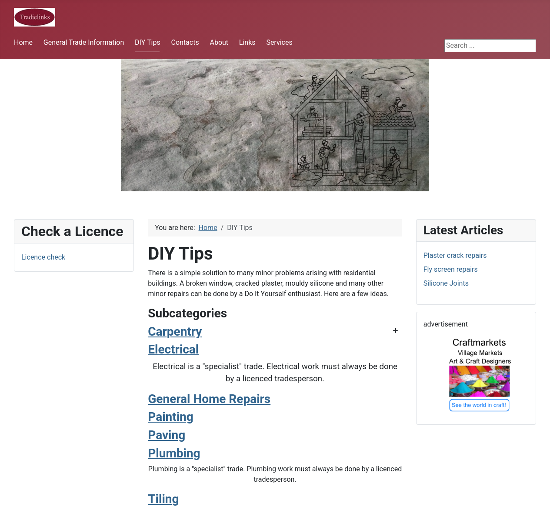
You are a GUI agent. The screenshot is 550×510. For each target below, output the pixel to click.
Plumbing (174, 453)
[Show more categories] (395, 331)
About (219, 42)
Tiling (163, 499)
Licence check (43, 257)
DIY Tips (147, 42)
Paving (166, 435)
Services (279, 42)
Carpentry (175, 331)
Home (23, 42)
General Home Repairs (209, 399)
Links (247, 42)
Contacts (185, 42)
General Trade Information (83, 42)
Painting (170, 417)
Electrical (173, 349)
